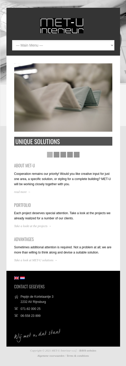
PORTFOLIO (22, 205)
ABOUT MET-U (24, 165)
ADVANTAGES (24, 239)
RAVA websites (87, 350)
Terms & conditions (78, 355)
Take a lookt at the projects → (32, 226)
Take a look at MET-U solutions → (35, 260)
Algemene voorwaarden (50, 355)
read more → (22, 192)
